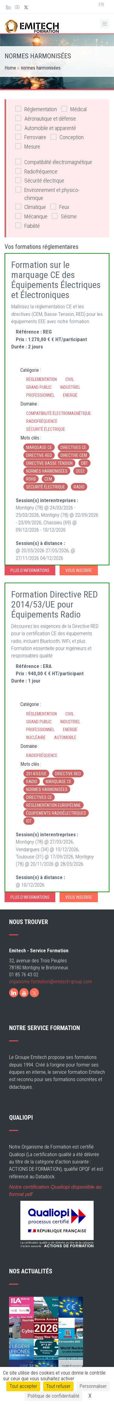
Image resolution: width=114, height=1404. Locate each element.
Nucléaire (36, 737)
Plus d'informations (30, 570)
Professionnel (40, 395)
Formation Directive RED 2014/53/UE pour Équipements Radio (54, 604)
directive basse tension (49, 463)
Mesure (27, 146)
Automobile (65, 737)
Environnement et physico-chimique (47, 193)
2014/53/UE (36, 773)
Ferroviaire (30, 136)
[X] (34, 992)
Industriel (70, 387)
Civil (69, 379)
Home (10, 68)
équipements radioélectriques (56, 813)
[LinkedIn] (13, 992)
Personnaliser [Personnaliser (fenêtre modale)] (93, 1386)
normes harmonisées (46, 471)
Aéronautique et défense (45, 118)
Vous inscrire (78, 570)
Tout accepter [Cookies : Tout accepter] (23, 1386)
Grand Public (39, 387)
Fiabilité (27, 225)
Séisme (64, 216)
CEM (48, 479)
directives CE (73, 447)
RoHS (31, 479)
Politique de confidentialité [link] (53, 1396)
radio (79, 487)
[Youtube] (24, 992)
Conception (67, 136)
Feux (59, 206)
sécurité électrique (45, 487)
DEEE (80, 471)
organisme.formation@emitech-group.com (50, 982)
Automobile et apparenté (45, 127)
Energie (70, 395)
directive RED (39, 455)
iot (29, 821)
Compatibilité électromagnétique (53, 161)
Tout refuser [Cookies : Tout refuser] (58, 1386)
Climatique (30, 206)
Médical (74, 108)
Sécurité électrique (39, 180)
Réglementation (36, 108)
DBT (84, 463)
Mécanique (31, 216)
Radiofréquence (36, 171)
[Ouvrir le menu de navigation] (104, 23)
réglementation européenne (53, 805)
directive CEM (73, 455)
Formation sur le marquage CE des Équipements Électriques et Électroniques (56, 279)
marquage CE (39, 447)
